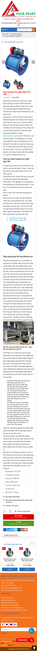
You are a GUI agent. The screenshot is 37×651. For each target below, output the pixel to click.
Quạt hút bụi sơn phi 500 (17, 218)
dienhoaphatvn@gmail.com (13, 588)
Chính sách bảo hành (7, 598)
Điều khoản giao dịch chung (9, 603)
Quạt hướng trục (17, 34)
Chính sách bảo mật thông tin (10, 605)
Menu (5, 29)
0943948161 (15, 505)
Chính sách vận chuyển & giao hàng (12, 607)
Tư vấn (18, 523)
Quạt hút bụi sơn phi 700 (17, 220)
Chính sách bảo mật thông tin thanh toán (13, 610)
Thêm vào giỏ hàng (22, 511)
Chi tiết (10, 569)
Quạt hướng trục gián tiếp (13, 36)
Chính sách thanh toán (8, 600)
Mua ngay (18, 517)
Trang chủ (5, 34)
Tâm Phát (10, 645)
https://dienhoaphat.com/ (15, 590)
